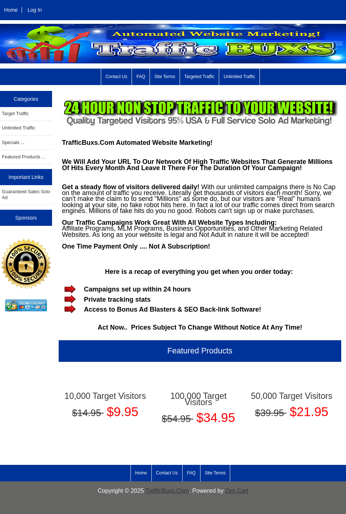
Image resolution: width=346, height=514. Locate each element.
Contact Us (116, 76)
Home (11, 10)
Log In (34, 10)
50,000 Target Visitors (291, 396)
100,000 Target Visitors (198, 399)
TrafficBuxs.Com (167, 490)
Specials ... (13, 142)
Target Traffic (15, 113)
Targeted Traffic (199, 76)
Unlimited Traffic (239, 76)
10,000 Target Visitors (105, 396)
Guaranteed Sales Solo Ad (26, 194)
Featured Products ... (23, 156)
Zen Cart (237, 490)
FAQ (140, 76)
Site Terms (164, 76)
